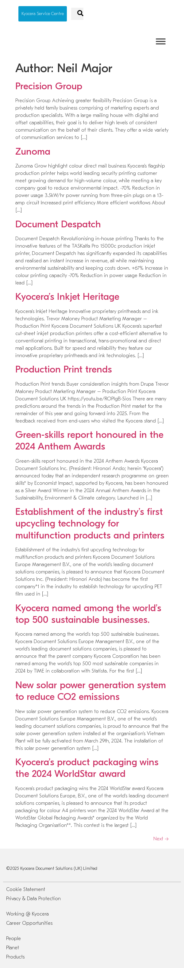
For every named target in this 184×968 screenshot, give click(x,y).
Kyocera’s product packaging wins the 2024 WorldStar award (87, 767)
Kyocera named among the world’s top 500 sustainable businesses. (88, 613)
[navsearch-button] (77, 14)
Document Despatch (58, 224)
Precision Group (48, 86)
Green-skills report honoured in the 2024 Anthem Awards (89, 440)
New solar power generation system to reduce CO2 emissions (90, 690)
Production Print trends (63, 369)
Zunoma (32, 151)
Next (161, 839)
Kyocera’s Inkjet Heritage (67, 296)
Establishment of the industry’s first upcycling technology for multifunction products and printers (89, 523)
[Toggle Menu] (161, 41)
